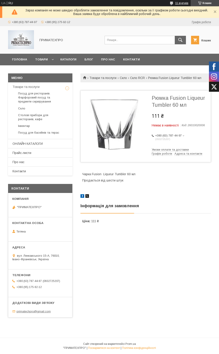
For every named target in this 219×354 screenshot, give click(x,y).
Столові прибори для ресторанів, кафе (33, 117)
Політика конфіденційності (139, 348)
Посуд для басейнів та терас (38, 132)
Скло (123, 78)
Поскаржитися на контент (104, 348)
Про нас (108, 59)
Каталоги (68, 59)
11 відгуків (181, 3)
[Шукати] (180, 40)
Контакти (131, 59)
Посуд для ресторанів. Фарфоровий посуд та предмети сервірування (34, 97)
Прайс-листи (22, 153)
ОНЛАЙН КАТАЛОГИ (28, 143)
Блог (88, 59)
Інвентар (24, 126)
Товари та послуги (102, 78)
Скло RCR (137, 78)
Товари (41, 59)
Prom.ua (130, 343)
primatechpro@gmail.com (34, 311)
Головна (19, 59)
